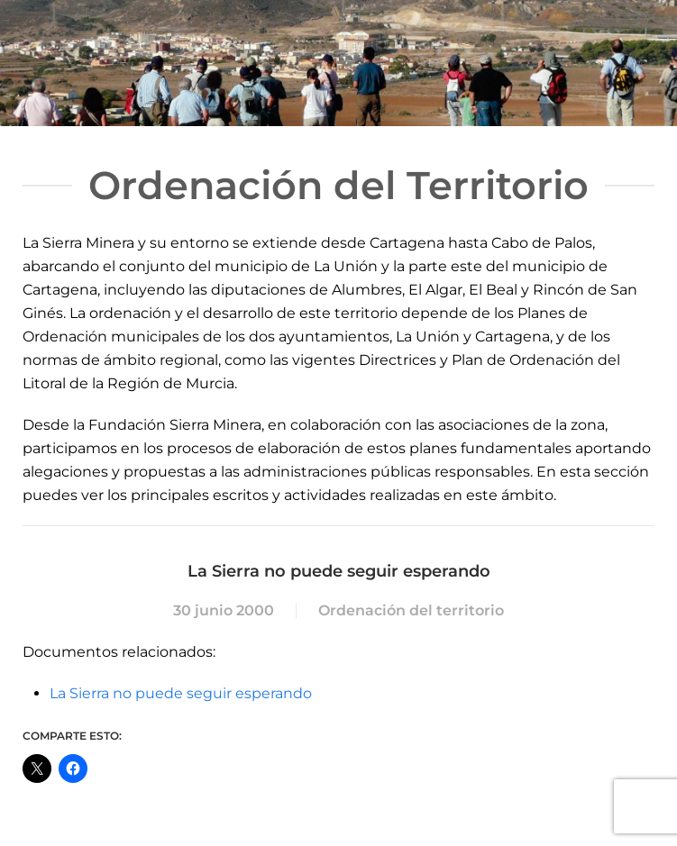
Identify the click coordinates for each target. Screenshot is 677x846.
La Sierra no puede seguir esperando (181, 693)
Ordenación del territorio (411, 610)
